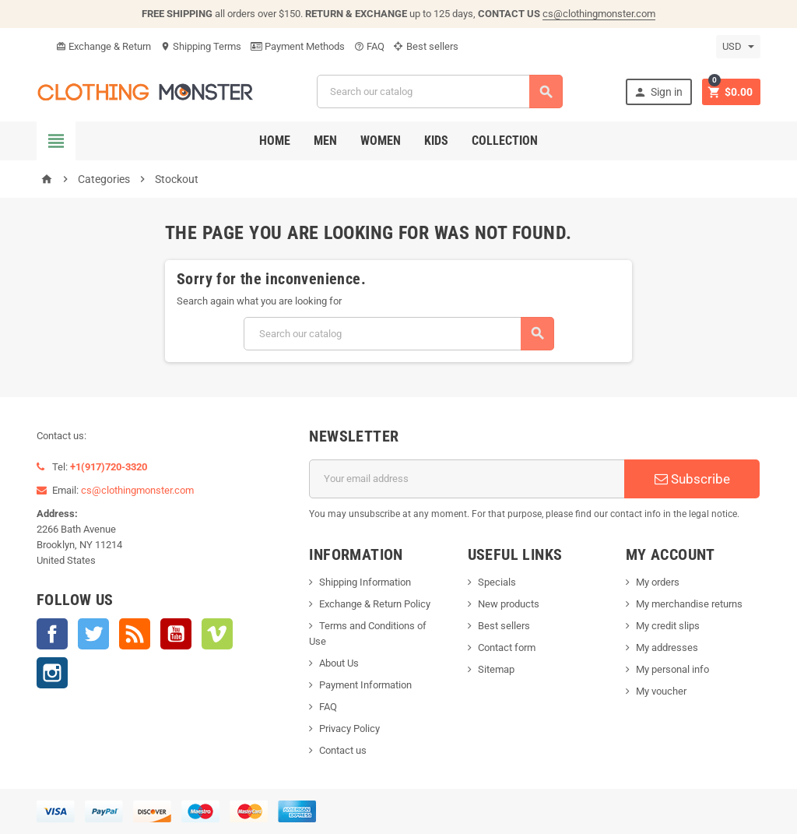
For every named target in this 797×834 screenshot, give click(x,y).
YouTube (175, 633)
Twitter (93, 633)
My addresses (667, 647)
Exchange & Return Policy (374, 604)
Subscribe (692, 479)
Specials (497, 582)
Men (325, 140)
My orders (657, 582)
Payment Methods (298, 46)
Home (274, 140)
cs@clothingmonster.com (598, 13)
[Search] (440, 91)
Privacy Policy (349, 728)
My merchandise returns (689, 604)
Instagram (52, 672)
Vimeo (217, 633)
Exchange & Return (103, 46)
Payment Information (365, 685)
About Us (339, 663)
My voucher (661, 691)
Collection (505, 140)
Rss (134, 633)
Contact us (343, 750)
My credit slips (668, 626)
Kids (436, 140)
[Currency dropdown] (738, 46)
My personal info (672, 669)
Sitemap (496, 669)
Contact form (506, 647)
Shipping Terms (200, 46)
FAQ (369, 46)
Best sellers (426, 46)
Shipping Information (365, 582)
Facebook (52, 633)
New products (508, 604)
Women (380, 140)
